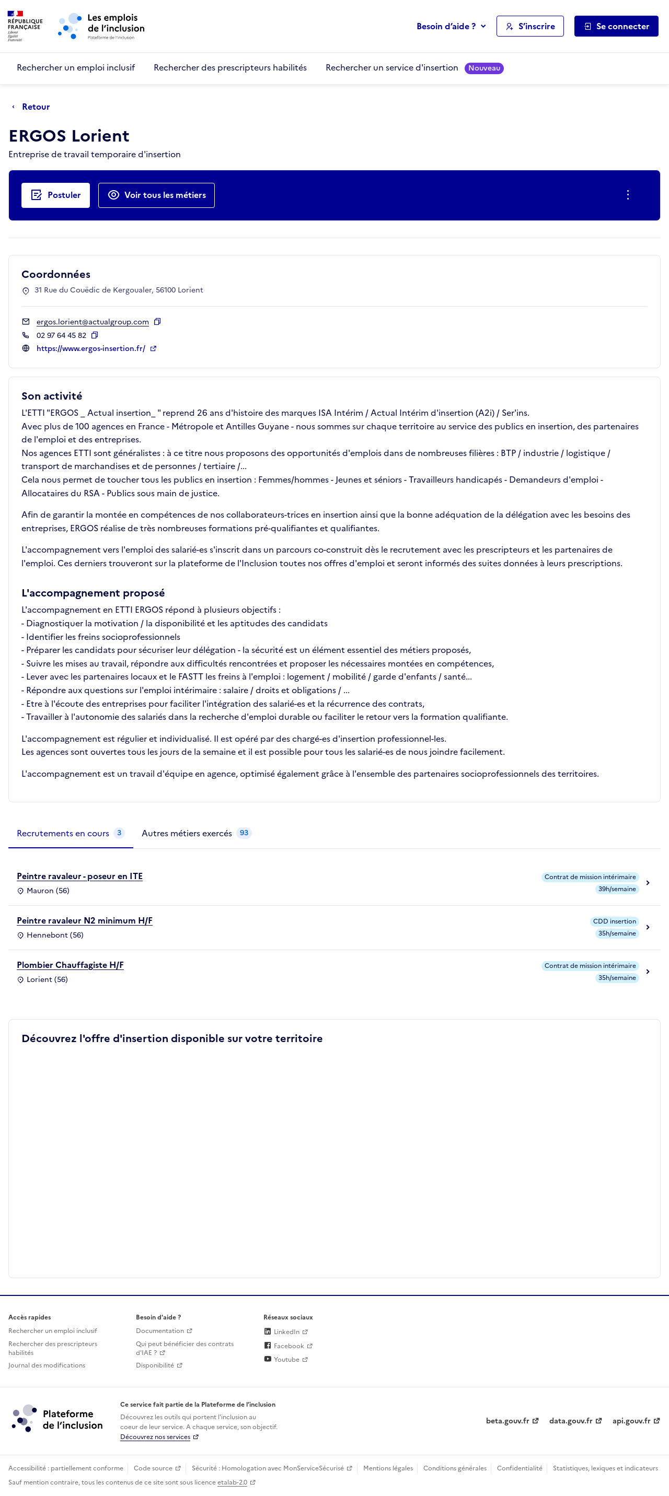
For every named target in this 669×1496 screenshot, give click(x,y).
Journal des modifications (46, 1365)
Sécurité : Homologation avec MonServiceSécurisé (268, 1468)
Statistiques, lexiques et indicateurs (605, 1468)
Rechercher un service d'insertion (415, 67)
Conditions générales (455, 1468)
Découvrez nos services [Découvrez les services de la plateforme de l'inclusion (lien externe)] (155, 1437)
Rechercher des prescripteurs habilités (230, 67)
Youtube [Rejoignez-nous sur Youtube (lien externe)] (281, 1359)
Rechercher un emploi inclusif (76, 67)
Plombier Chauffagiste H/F (70, 965)
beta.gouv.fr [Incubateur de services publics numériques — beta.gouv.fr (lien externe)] (507, 1421)
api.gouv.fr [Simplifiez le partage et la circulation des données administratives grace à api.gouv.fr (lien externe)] (632, 1421)
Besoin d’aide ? (446, 26)
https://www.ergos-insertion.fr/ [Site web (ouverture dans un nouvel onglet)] (92, 348)
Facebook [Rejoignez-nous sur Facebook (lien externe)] (283, 1346)
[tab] (70, 833)
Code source (153, 1468)
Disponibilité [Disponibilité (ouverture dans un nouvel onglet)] (155, 1365)
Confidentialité (520, 1468)
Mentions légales (388, 1468)
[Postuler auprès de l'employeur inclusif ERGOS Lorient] (55, 195)
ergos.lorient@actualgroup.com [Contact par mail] (93, 322)
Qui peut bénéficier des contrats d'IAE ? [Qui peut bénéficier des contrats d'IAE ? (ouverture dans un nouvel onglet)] (185, 1348)
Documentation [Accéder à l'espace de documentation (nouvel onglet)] (160, 1331)
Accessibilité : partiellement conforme (65, 1468)
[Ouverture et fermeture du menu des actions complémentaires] (630, 195)
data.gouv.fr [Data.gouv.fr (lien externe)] (571, 1421)
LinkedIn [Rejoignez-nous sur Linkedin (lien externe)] (281, 1332)
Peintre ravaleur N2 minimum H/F (85, 920)
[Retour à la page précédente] (33, 107)
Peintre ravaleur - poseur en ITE (80, 876)
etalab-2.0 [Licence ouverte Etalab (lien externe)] (232, 1482)
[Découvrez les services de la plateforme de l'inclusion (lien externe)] (58, 1417)
